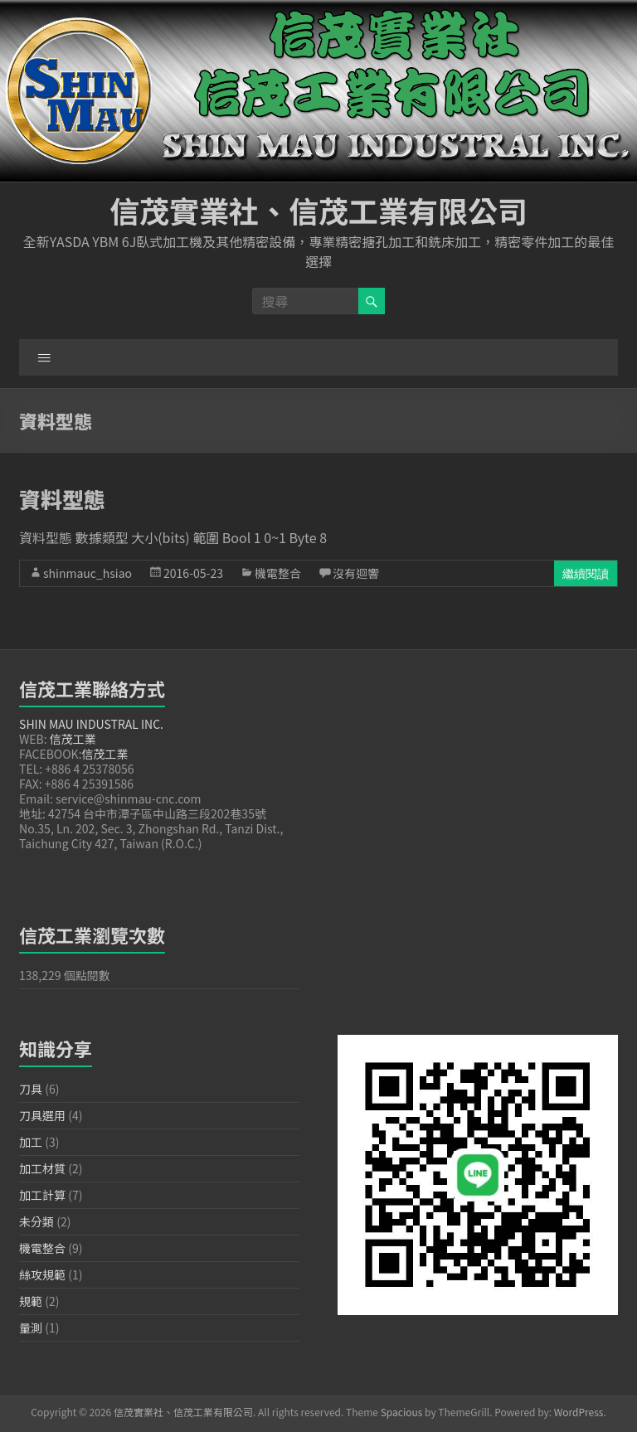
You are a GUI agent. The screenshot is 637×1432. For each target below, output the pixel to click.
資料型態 (62, 498)
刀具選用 (42, 1115)
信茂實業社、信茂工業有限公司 (318, 209)
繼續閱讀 (585, 573)
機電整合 (278, 573)
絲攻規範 (42, 1274)
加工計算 (42, 1195)
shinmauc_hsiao (87, 573)
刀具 (30, 1088)
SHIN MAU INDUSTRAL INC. (91, 724)
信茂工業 (73, 739)
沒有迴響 (356, 573)
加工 (30, 1141)
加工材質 (42, 1168)
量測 (30, 1327)
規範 (30, 1301)
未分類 (36, 1221)
